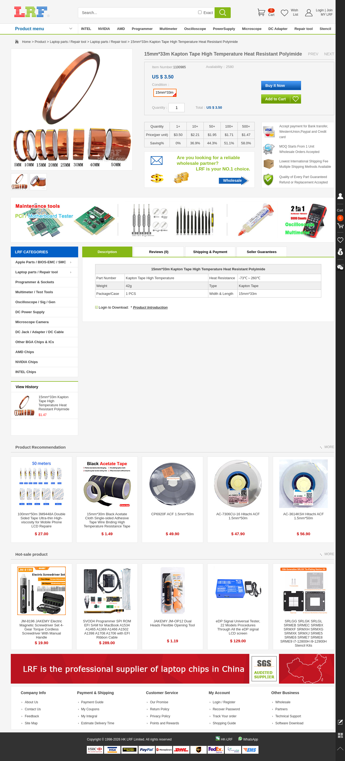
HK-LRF (226, 739)
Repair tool (303, 29)
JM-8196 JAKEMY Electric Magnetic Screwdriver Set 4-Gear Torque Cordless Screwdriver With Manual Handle (41, 629)
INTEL (86, 29)
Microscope (251, 29)
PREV (313, 54)
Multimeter (168, 29)
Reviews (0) (158, 252)
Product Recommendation (40, 447)
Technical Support (288, 716)
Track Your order (224, 716)
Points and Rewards (164, 723)
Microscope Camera (32, 322)
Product (40, 42)
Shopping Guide (224, 723)
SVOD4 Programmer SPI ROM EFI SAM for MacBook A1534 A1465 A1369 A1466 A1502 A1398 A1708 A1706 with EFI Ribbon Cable (107, 629)
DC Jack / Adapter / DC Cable (39, 332)
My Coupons (90, 709)
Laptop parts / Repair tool (68, 42)
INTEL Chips (25, 372)
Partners (281, 709)
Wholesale (232, 180)
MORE (329, 447)
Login (320, 10)
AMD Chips (24, 352)
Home (26, 42)
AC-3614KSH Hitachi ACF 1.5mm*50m (303, 516)
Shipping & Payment (210, 252)
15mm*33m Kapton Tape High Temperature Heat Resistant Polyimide (54, 403)
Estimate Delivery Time (97, 723)
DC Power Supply (29, 312)
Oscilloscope (195, 29)
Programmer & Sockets (34, 282)
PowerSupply (224, 29)
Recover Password (226, 709)
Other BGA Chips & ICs (34, 342)
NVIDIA (104, 29)
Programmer (142, 29)
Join (330, 10)
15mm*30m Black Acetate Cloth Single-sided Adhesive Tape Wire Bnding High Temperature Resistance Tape (107, 520)
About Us (31, 702)
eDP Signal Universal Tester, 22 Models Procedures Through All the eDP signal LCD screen (238, 627)
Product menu (29, 28)
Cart (271, 15)
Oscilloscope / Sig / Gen (35, 302)
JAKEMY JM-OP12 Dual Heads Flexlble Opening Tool (172, 623)
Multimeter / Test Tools (34, 292)
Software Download (289, 723)
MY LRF (327, 14)
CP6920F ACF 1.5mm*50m (172, 514)
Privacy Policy (160, 716)
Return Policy (159, 709)
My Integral (89, 716)
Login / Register (224, 702)
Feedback (32, 716)
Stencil (325, 29)
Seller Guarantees (262, 252)
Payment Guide (92, 702)
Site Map (31, 723)
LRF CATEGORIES (31, 252)
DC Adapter (278, 29)
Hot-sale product (31, 554)
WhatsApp (250, 739)
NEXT (329, 54)
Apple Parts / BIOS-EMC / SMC (40, 262)
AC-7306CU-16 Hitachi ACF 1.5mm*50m (238, 516)
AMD (121, 29)
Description (107, 252)
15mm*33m (166, 93)
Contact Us (33, 709)
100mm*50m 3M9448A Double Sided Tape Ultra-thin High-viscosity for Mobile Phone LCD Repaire (41, 520)
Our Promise (159, 702)
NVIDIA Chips (26, 362)
